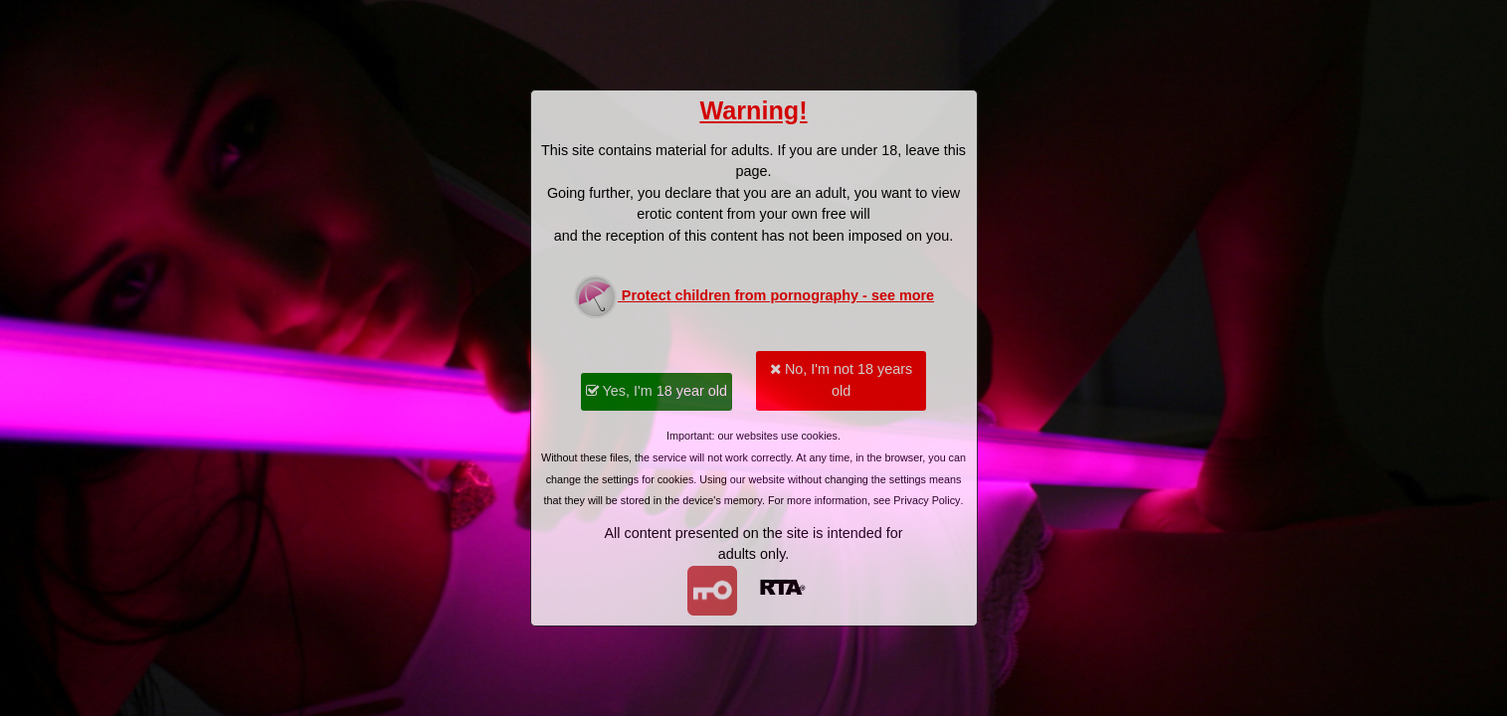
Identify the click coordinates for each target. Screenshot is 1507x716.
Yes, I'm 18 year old (656, 391)
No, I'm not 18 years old (841, 380)
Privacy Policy (926, 500)
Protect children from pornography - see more (753, 296)
